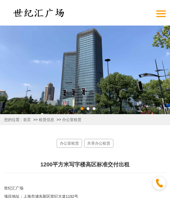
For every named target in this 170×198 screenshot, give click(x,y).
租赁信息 (46, 119)
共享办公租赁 (98, 143)
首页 (27, 119)
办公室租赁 (71, 119)
